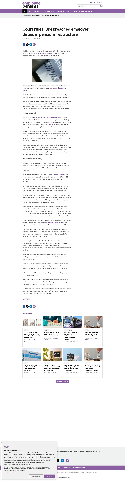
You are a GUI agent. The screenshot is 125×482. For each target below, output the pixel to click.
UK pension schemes (44, 53)
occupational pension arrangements (49, 117)
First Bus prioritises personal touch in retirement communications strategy (70, 336)
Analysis (47, 330)
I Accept (49, 476)
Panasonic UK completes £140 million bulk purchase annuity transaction (32, 367)
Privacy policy (57, 467)
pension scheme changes (52, 222)
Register (92, 2)
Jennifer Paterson (28, 38)
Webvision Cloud (66, 477)
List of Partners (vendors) (10, 472)
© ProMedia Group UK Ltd (79, 467)
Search (101, 6)
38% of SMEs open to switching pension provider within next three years (71, 367)
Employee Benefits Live (38, 15)
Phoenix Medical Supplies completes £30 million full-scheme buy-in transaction (52, 367)
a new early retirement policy (48, 124)
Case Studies (68, 330)
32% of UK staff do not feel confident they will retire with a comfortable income (92, 367)
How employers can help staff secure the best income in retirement (52, 334)
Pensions (27, 299)
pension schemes (59, 175)
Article (26, 330)
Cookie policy (66, 467)
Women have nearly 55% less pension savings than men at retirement (93, 334)
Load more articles (62, 381)
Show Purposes (36, 476)
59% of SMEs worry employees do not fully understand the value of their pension (32, 335)
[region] (29, 460)
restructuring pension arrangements (41, 257)
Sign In (98, 2)
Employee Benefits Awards (52, 15)
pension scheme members (30, 104)
